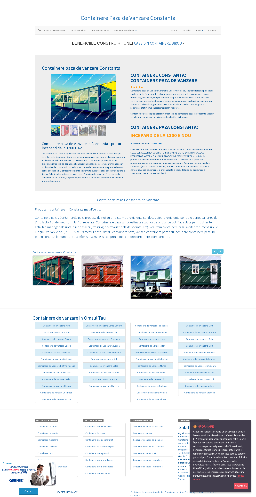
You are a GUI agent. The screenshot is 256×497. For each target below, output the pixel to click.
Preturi (176, 30)
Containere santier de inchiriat (147, 439)
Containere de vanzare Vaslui (199, 379)
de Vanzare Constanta (149, 18)
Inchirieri (187, 30)
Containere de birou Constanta (179, 492)
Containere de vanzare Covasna (104, 345)
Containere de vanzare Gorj (104, 379)
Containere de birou (47, 426)
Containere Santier (100, 30)
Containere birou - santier (97, 473)
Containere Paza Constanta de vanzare (128, 199)
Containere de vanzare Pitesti (151, 399)
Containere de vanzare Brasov (56, 372)
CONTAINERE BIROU (166, 43)
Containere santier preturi (145, 453)
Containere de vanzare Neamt (151, 372)
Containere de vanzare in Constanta (54, 252)
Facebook (183, 472)
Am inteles (241, 485)
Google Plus (184, 475)
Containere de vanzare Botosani (56, 359)
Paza (115, 18)
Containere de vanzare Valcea (199, 385)
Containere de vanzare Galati (104, 365)
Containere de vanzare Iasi (152, 339)
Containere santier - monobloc (148, 466)
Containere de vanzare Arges (56, 339)
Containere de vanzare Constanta (104, 339)
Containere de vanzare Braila (56, 379)
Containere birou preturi (97, 453)
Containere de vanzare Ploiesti (152, 392)
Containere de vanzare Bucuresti (56, 392)
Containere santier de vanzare (148, 426)
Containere (95, 18)
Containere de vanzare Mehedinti (152, 359)
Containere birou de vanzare (99, 426)
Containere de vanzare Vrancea (199, 392)
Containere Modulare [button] (125, 30)
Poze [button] (199, 30)
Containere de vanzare (51, 30)
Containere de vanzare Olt (152, 379)
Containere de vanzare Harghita (104, 385)
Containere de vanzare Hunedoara (151, 325)
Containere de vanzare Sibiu (199, 325)
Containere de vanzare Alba (56, 325)
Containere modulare (48, 439)
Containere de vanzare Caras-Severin (104, 325)
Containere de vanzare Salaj (199, 339)
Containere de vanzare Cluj (104, 332)
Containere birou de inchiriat (99, 439)
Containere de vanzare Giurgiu (104, 372)
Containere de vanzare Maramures (152, 352)
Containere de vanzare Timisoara (200, 365)
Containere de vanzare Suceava (199, 352)
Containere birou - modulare (99, 459)
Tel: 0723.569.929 (186, 452)
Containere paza (46, 217)
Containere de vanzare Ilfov (151, 345)
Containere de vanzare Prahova (151, 385)
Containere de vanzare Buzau (56, 399)
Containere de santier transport (148, 446)
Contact (212, 30)
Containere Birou (78, 30)
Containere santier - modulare (147, 459)
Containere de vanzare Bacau (56, 345)
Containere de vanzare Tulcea (199, 372)
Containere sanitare (47, 459)
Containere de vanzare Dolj (104, 359)
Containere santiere (142, 433)
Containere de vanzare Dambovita (104, 352)
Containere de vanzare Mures (151, 365)
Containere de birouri (95, 433)
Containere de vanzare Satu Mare (199, 332)
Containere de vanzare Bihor (56, 352)
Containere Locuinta (47, 446)
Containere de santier (48, 433)
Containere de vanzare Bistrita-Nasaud (56, 365)
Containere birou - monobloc (99, 466)
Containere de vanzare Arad (56, 332)
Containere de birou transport (100, 446)
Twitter (181, 479)
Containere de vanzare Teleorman (199, 359)
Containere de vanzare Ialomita (152, 332)
